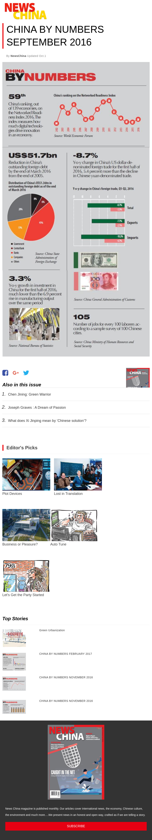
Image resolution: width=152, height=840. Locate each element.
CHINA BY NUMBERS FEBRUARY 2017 (65, 653)
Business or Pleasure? (26, 527)
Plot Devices (26, 477)
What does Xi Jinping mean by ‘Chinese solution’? (47, 421)
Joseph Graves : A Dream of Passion (37, 408)
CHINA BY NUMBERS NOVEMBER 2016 (66, 677)
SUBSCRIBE (76, 826)
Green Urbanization (52, 630)
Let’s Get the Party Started (26, 578)
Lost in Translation (78, 477)
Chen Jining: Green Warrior (29, 394)
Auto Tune (74, 527)
